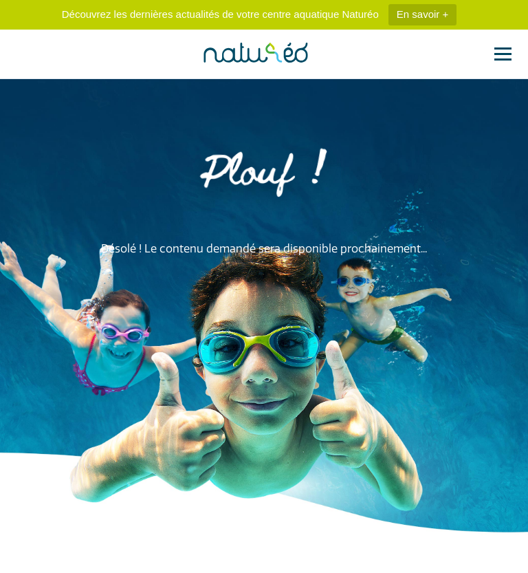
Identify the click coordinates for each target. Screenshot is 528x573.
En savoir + (422, 14)
